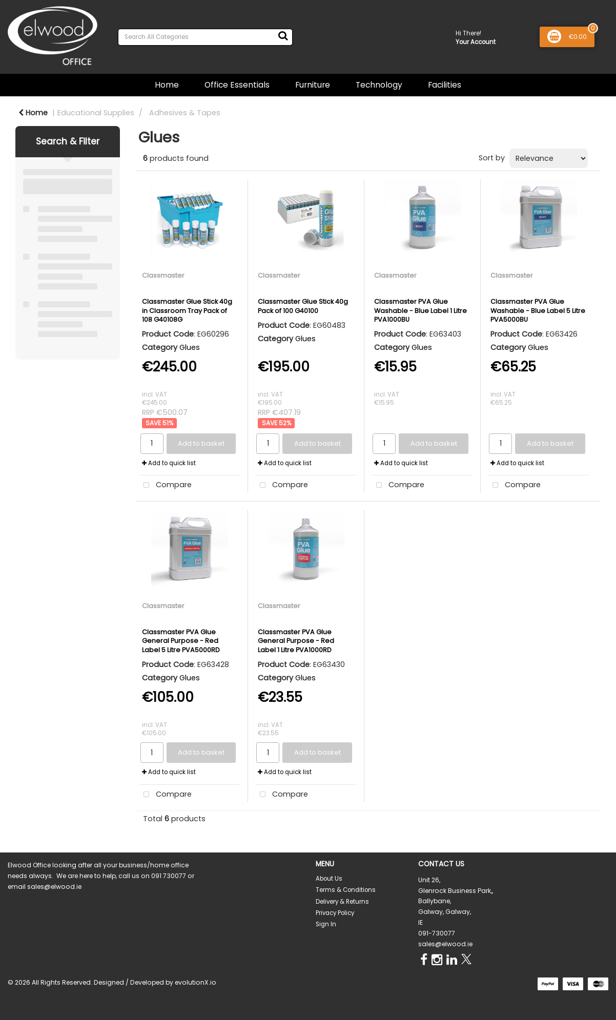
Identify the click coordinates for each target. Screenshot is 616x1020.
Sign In (326, 924)
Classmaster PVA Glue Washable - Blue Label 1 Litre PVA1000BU (420, 310)
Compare (165, 485)
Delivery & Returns (342, 902)
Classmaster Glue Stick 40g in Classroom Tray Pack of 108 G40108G (187, 310)
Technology (379, 84)
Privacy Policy (335, 913)
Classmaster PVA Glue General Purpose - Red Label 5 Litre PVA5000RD (181, 641)
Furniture (312, 84)
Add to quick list (169, 463)
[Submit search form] (283, 36)
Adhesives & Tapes (184, 113)
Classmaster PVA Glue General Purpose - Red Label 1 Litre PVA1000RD (296, 641)
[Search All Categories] (205, 37)
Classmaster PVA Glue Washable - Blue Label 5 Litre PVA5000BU (537, 310)
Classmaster (163, 275)
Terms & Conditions (346, 890)
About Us (329, 879)
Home (167, 84)
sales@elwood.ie (445, 944)
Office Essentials (237, 84)
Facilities (444, 84)
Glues (189, 347)
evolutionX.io (195, 982)
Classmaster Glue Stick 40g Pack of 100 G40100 (303, 306)
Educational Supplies (95, 113)
